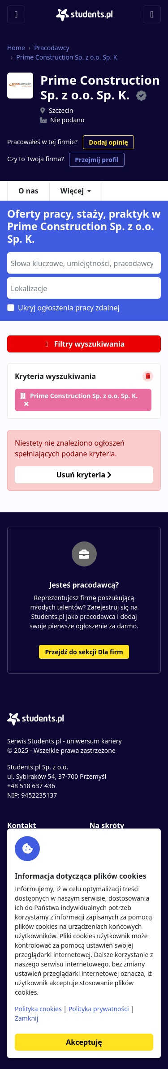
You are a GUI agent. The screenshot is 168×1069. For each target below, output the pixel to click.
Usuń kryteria (84, 475)
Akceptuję (84, 1042)
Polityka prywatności (99, 1009)
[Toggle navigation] (16, 14)
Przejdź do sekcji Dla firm (84, 652)
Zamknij (26, 1018)
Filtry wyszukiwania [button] (84, 344)
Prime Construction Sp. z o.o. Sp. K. (67, 57)
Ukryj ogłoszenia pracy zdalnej (69, 308)
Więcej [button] (72, 191)
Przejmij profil (96, 159)
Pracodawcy (51, 47)
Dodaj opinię (108, 142)
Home (16, 47)
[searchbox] (83, 262)
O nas (28, 191)
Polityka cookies (38, 1009)
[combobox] (84, 263)
